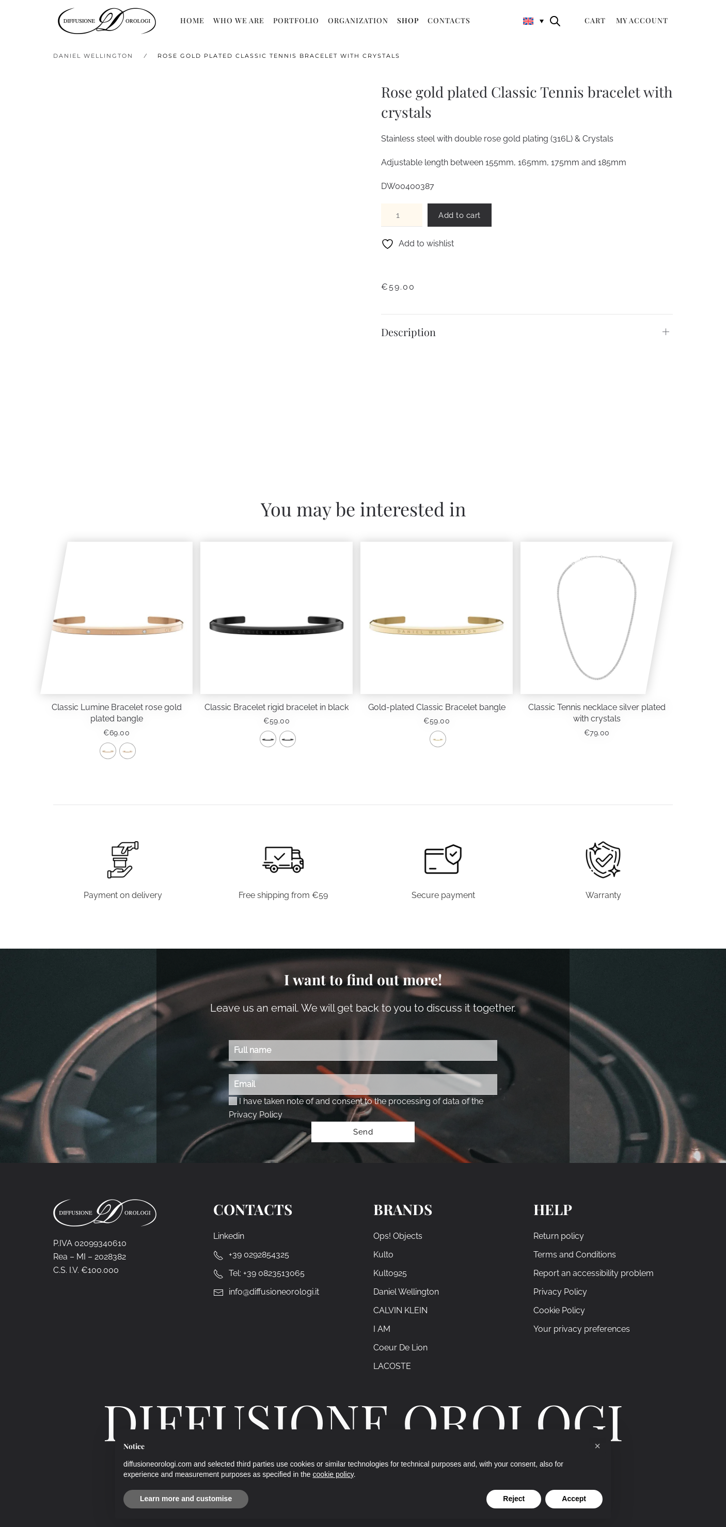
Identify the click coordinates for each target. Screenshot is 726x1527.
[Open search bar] (555, 20)
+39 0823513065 (274, 1274)
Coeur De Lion (400, 1348)
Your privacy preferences (581, 1329)
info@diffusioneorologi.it (274, 1292)
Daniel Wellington (406, 1292)
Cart (595, 20)
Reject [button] (514, 1498)
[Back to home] (106, 20)
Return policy (558, 1236)
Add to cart (459, 215)
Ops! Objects (397, 1236)
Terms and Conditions (574, 1255)
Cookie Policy (559, 1311)
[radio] (108, 751)
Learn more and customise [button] (186, 1498)
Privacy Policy (255, 1115)
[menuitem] (533, 20)
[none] (533, 20)
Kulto (383, 1255)
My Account (642, 20)
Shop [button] (408, 20)
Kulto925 (390, 1274)
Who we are (238, 20)
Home (192, 20)
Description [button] (408, 332)
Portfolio (296, 20)
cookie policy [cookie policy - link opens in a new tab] (333, 1474)
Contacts (449, 20)
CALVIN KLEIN (400, 1311)
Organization (358, 20)
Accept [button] (574, 1498)
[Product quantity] (401, 215)
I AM (381, 1329)
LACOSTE (392, 1367)
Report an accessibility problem (593, 1274)
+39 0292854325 (259, 1255)
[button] (597, 1446)
